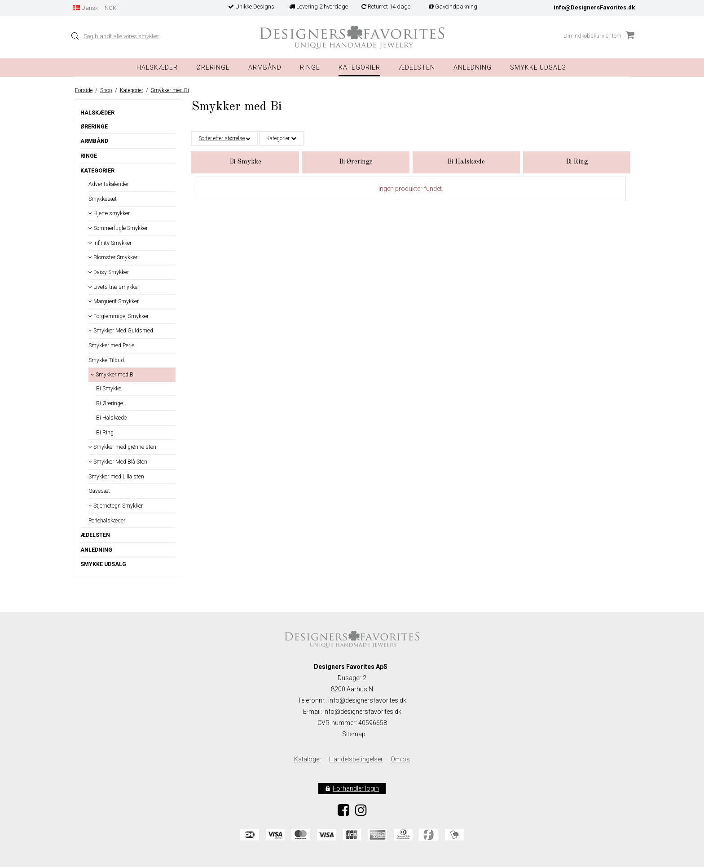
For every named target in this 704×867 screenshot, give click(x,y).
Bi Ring (105, 432)
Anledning (472, 67)
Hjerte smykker (109, 213)
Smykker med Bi (113, 375)
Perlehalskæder (106, 521)
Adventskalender (108, 184)
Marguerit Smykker (113, 301)
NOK (110, 7)
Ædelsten (95, 535)
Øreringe (213, 67)
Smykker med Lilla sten (116, 476)
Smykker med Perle (111, 345)
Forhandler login (356, 788)
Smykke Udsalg (538, 67)
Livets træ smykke (112, 287)
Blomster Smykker (112, 257)
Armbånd (265, 67)
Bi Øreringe (109, 403)
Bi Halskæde (111, 418)
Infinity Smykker (110, 243)
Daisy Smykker (108, 272)
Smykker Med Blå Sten (117, 462)
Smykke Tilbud (106, 360)
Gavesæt (99, 491)
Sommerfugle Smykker (118, 228)
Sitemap (353, 734)
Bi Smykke (108, 388)
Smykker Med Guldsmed (120, 330)
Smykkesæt (102, 199)
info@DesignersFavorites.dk (594, 7)
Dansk (85, 7)
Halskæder (157, 67)
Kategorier (359, 67)
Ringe (310, 67)
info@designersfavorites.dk (362, 711)
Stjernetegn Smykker (115, 506)
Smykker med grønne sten (122, 447)
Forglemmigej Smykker (118, 316)
